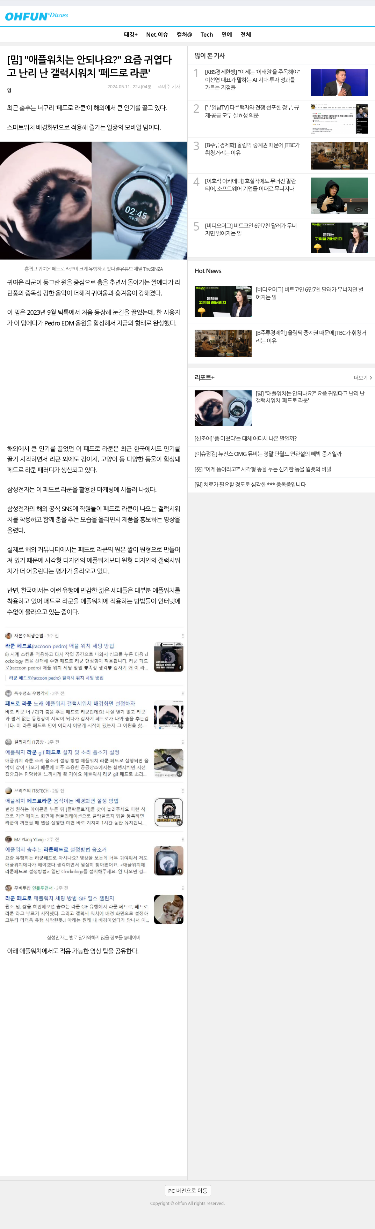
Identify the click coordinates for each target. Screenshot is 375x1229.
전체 (245, 34)
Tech (207, 34)
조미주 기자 (169, 86)
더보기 (361, 377)
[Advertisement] (93, 1123)
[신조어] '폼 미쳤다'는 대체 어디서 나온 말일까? (245, 438)
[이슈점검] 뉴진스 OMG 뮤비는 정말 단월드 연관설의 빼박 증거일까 (268, 454)
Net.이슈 (157, 34)
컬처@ (184, 34)
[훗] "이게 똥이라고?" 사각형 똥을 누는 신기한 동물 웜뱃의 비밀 (263, 469)
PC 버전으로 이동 (187, 1190)
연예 (227, 34)
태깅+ (131, 34)
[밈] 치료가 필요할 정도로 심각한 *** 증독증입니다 (250, 484)
